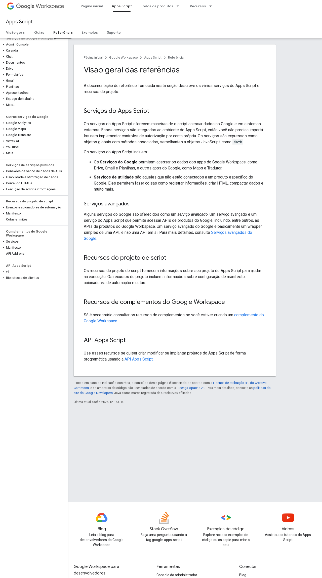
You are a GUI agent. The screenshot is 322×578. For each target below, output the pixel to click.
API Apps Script (139, 359)
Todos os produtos (157, 6)
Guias (39, 32)
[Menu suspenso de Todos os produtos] (179, 6)
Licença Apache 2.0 (191, 388)
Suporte (114, 32)
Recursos (198, 6)
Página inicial (92, 6)
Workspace (40, 6)
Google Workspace (123, 57)
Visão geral (15, 32)
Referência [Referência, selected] (62, 32)
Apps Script (19, 22)
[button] (33, 44)
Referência (176, 57)
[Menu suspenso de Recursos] (212, 6)
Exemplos (90, 32)
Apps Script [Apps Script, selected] (122, 6)
